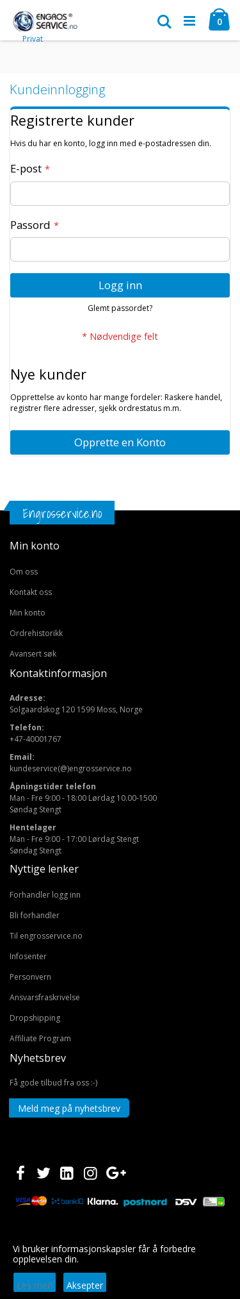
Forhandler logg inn (45, 894)
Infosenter (28, 956)
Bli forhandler (35, 915)
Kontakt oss (31, 592)
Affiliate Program (40, 1038)
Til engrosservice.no (46, 935)
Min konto (27, 612)
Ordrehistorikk (36, 633)
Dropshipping (35, 1017)
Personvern (30, 976)
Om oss (24, 571)
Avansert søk (33, 653)
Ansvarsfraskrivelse (45, 997)
